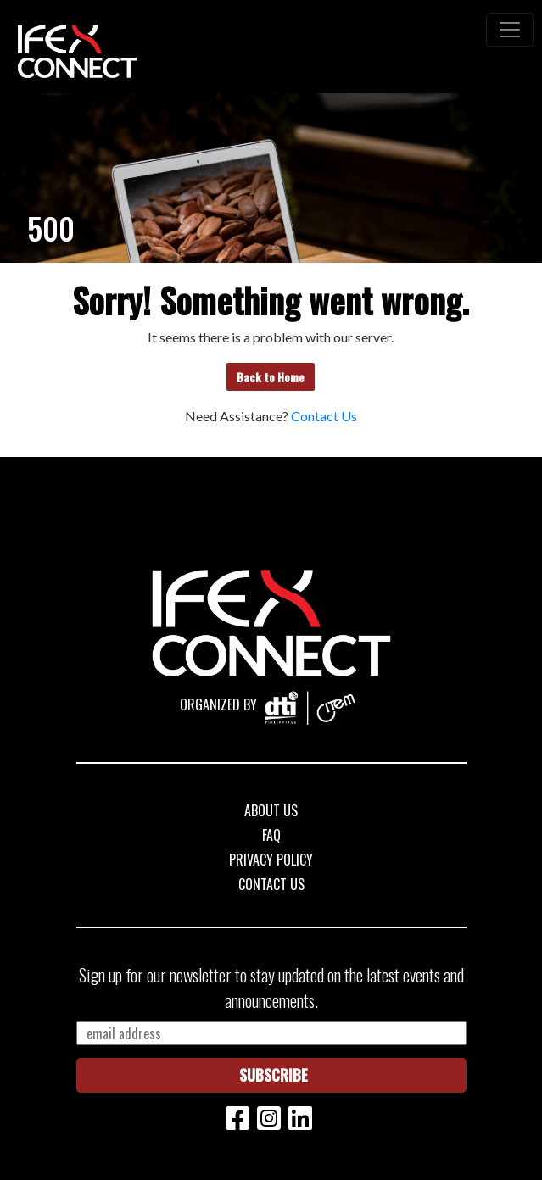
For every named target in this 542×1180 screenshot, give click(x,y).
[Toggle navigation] (510, 30)
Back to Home (271, 377)
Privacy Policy (271, 859)
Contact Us (324, 416)
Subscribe (273, 1075)
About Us (271, 810)
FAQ (271, 835)
